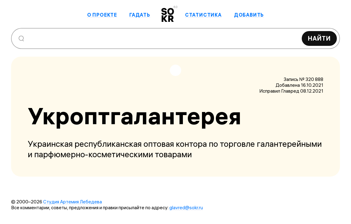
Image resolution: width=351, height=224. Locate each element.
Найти (319, 38)
